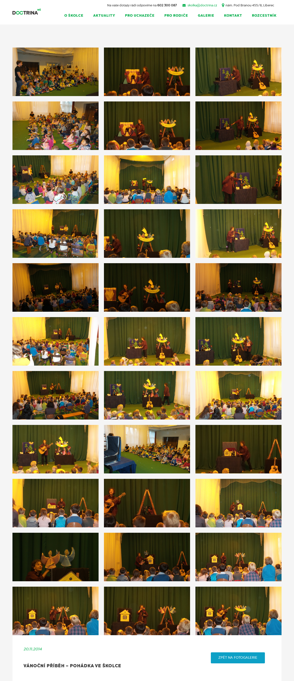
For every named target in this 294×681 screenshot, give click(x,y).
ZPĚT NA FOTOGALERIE (237, 657)
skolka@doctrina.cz (202, 5)
